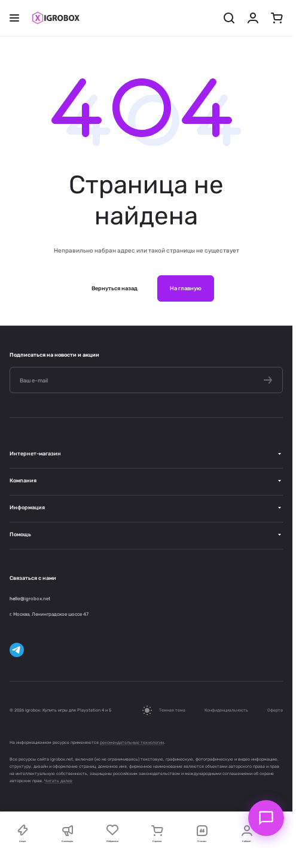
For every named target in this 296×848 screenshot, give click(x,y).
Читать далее (58, 780)
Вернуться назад (114, 288)
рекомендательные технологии (132, 742)
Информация (27, 507)
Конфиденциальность (226, 710)
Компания (23, 481)
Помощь (20, 534)
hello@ (17, 598)
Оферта (275, 710)
